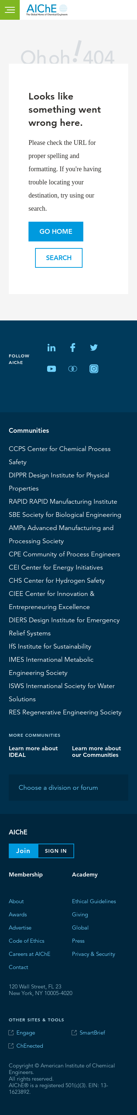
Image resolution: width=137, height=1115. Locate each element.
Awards (18, 914)
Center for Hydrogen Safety (57, 580)
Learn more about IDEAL (33, 751)
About (16, 900)
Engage (25, 1032)
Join (23, 850)
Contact (18, 966)
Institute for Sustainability (50, 646)
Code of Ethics (26, 940)
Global (80, 927)
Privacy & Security (93, 953)
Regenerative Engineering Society (65, 712)
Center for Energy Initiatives (56, 567)
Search (59, 258)
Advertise (20, 927)
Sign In (56, 851)
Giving (80, 914)
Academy (85, 874)
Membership (26, 874)
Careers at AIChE (29, 953)
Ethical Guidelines (94, 900)
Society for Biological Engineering (65, 514)
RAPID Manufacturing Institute (63, 501)
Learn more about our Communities (96, 751)
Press (78, 940)
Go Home (55, 231)
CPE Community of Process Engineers (64, 554)
